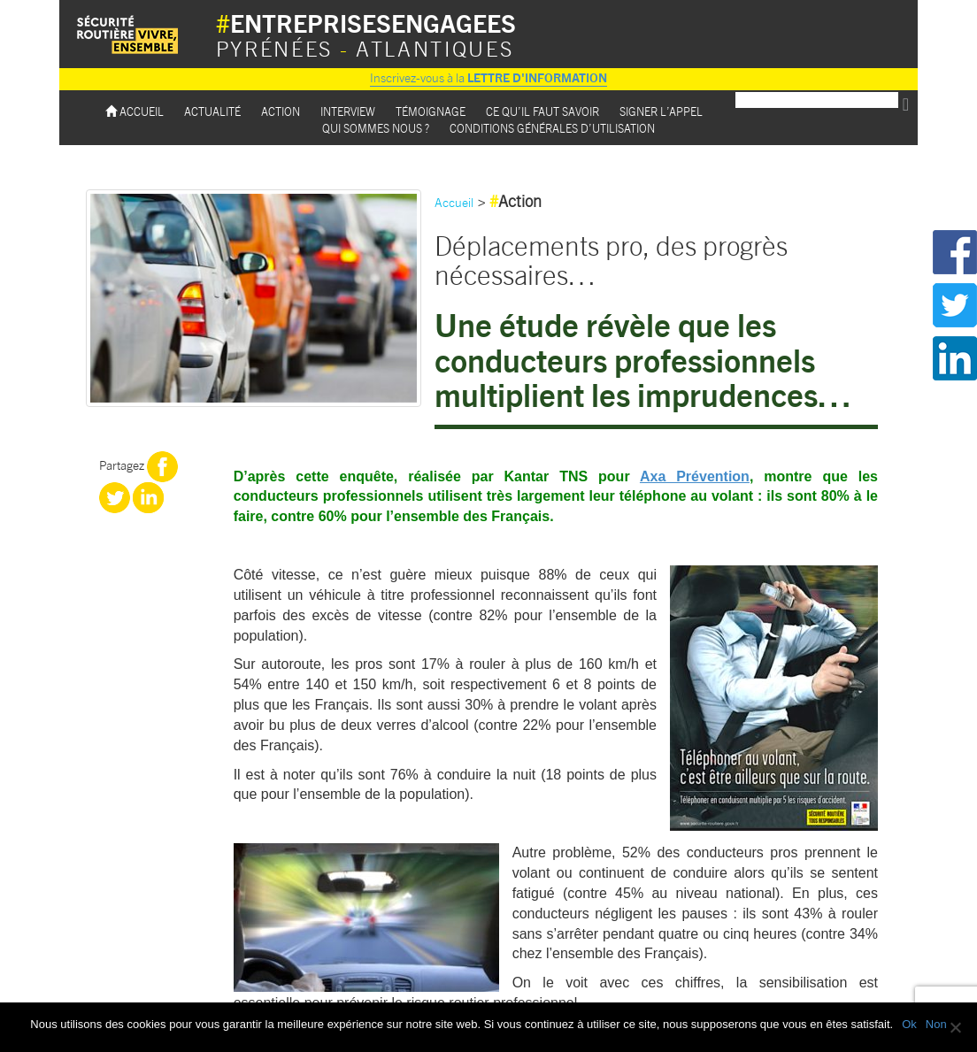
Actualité (212, 111)
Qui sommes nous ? (375, 127)
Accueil (134, 111)
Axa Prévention (695, 476)
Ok (909, 1024)
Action (280, 111)
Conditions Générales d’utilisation (552, 127)
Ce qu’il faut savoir (542, 111)
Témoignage (430, 111)
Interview (347, 111)
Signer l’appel (661, 111)
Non (936, 1024)
